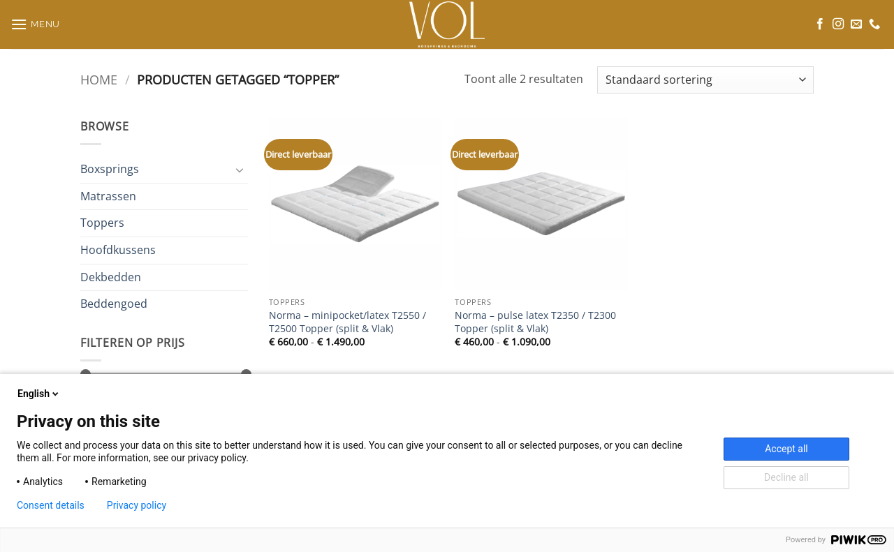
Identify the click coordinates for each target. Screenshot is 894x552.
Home (98, 79)
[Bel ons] (874, 24)
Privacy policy (136, 505)
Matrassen (108, 196)
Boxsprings (109, 169)
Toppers (102, 222)
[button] (35, 24)
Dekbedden (110, 276)
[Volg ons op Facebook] (820, 24)
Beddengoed (113, 303)
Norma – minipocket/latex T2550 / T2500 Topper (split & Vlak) (347, 322)
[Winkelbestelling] (705, 80)
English (39, 393)
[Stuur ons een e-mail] (856, 24)
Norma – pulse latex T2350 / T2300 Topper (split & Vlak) (535, 322)
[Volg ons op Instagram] (838, 24)
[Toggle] (239, 169)
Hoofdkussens (118, 250)
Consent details (51, 505)
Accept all (786, 448)
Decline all (786, 477)
